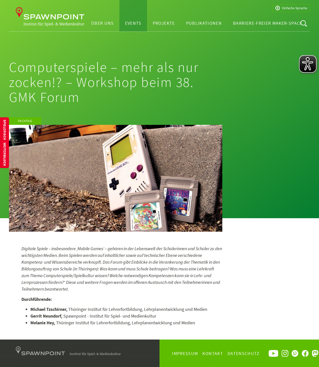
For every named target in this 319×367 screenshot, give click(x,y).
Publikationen (204, 23)
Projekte (164, 23)
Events (133, 23)
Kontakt (212, 353)
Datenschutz (244, 353)
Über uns (102, 23)
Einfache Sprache (291, 8)
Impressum (185, 353)
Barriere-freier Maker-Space (267, 23)
